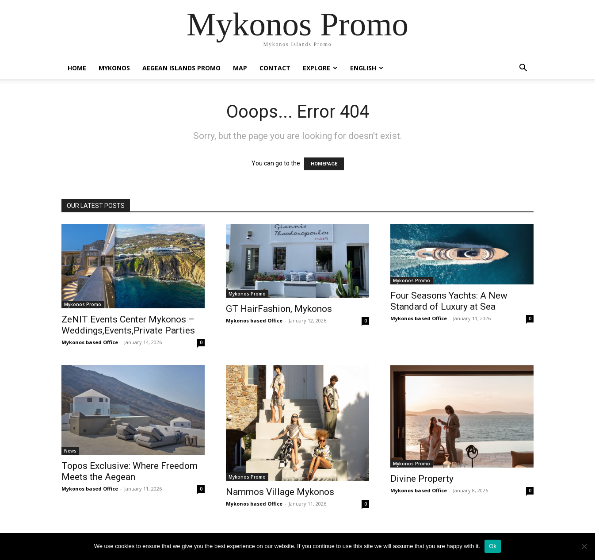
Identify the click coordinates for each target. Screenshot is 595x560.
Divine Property (422, 478)
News (70, 451)
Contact (274, 68)
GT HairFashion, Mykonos (279, 308)
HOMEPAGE (324, 164)
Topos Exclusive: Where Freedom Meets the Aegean (129, 471)
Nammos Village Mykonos (280, 492)
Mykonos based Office (89, 342)
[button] (523, 69)
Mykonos (114, 68)
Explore (320, 68)
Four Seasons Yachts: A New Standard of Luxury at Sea (448, 301)
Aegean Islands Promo (181, 68)
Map (240, 68)
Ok (492, 546)
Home (77, 68)
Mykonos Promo (82, 304)
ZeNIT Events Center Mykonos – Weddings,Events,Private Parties (128, 325)
